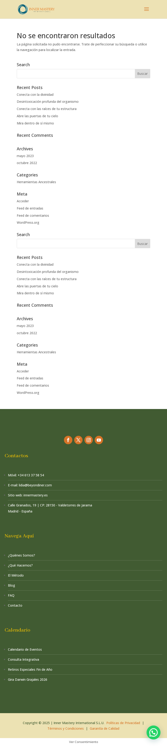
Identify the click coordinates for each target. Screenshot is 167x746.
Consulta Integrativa (23, 659)
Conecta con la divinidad (35, 94)
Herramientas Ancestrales (36, 182)
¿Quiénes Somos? (21, 555)
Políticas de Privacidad (123, 723)
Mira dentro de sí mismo (35, 123)
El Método (16, 575)
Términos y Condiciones (65, 728)
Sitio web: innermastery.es (28, 495)
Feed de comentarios (33, 215)
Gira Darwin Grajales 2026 (27, 679)
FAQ (11, 595)
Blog (11, 585)
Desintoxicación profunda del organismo (48, 101)
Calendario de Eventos (25, 649)
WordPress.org (28, 222)
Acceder (23, 201)
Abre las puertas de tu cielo (37, 116)
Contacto (15, 605)
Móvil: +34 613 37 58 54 (26, 475)
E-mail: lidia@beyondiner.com (30, 485)
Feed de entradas (30, 208)
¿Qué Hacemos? (20, 565)
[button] (153, 732)
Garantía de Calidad (104, 728)
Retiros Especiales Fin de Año (30, 669)
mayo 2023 (25, 156)
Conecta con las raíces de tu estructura (47, 109)
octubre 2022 (27, 163)
